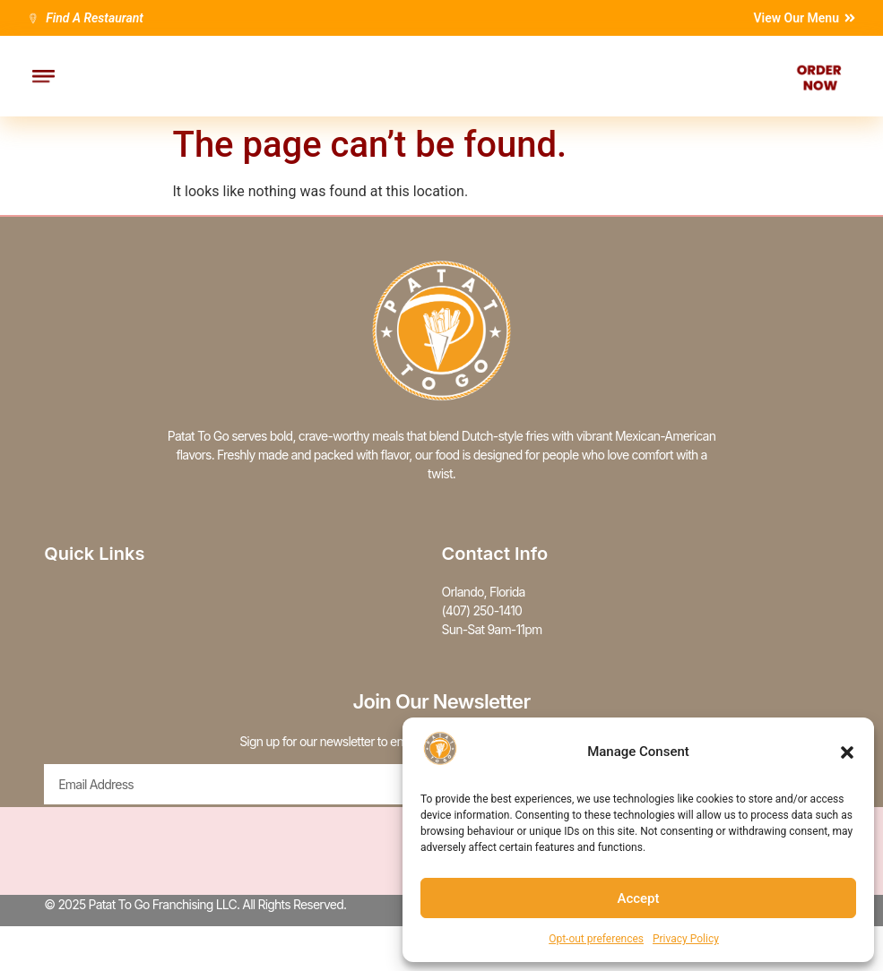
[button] (847, 752)
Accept (638, 898)
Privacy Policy (686, 938)
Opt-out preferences (596, 938)
